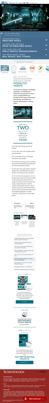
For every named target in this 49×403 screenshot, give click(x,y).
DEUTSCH (23, 379)
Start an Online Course (39, 392)
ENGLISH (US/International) (9, 378)
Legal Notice (8, 401)
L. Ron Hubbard (6, 385)
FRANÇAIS (35, 378)
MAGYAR (28, 379)
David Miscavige (17, 392)
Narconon (40, 68)
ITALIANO (28, 381)
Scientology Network (20, 391)
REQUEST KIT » (24, 362)
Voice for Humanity (30, 385)
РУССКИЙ (6, 379)
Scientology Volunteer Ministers (9, 393)
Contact (24, 386)
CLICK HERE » (24, 324)
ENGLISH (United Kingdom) (22, 378)
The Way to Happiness (14, 69)
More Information (18, 386)
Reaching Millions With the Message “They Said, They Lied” (24, 251)
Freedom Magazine (40, 393)
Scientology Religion (29, 391)
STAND (4, 394)
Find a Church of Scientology (33, 386)
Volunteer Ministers (38, 385)
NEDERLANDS (17, 379)
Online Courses (10, 386)
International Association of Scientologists (26, 393)
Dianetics (13, 391)
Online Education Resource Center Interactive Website (23, 259)
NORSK (32, 379)
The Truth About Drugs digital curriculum (24, 176)
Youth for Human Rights (25, 395)
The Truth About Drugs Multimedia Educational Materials (23, 247)
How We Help (4, 72)
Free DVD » (24, 302)
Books (5, 386)
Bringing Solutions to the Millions (23, 266)
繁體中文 (11, 379)
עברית (39, 378)
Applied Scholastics (22, 68)
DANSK (30, 378)
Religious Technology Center (28, 392)
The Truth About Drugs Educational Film (23, 255)
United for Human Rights (14, 395)
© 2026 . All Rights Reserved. (16, 400)
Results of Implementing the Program (24, 269)
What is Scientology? (38, 391)
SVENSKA (37, 379)
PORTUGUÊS (34, 381)
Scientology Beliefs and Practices (18, 385)
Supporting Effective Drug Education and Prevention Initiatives (24, 239)
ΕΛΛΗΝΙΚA (23, 381)
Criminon (32, 68)
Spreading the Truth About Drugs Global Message (23, 263)
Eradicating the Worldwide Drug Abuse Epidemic (22, 243)
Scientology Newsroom (8, 392)
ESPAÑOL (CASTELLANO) (14, 381)
